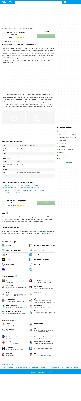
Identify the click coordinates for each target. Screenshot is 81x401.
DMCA (62, 367)
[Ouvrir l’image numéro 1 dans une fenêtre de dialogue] (37, 117)
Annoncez (17, 364)
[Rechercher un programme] (59, 2)
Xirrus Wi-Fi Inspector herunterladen (11, 185)
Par (9, 37)
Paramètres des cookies (72, 367)
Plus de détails (68, 162)
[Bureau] (10, 28)
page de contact (45, 233)
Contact (11, 364)
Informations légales (53, 367)
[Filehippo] (7, 2)
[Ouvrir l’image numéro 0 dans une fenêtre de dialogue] (13, 117)
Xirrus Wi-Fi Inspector (16, 202)
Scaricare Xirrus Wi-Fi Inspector (10, 187)
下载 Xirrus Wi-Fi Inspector (31, 185)
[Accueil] (2, 28)
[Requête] (38, 2)
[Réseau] (15, 28)
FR (77, 2)
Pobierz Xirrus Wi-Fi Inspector (35, 190)
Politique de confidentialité (39, 367)
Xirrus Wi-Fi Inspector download (10, 192)
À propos (4, 364)
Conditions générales (7, 367)
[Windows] (6, 28)
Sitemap (24, 364)
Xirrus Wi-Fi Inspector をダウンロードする (13, 190)
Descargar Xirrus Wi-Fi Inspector (30, 187)
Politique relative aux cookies (22, 367)
